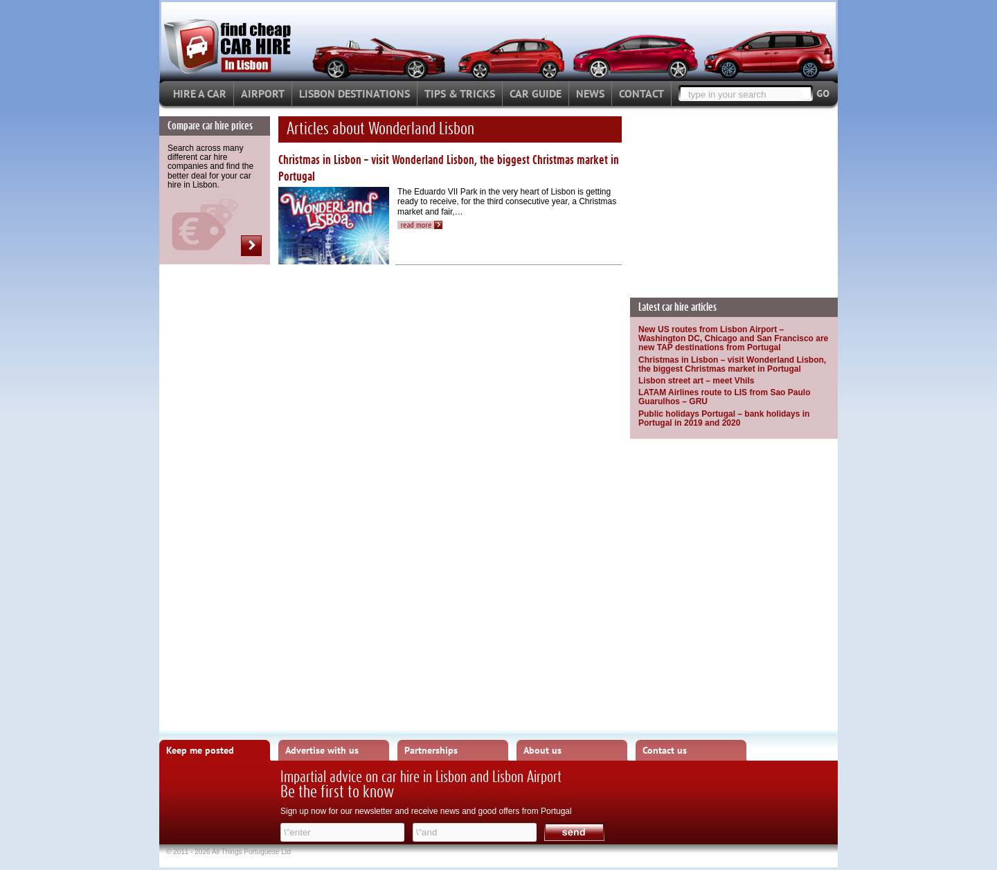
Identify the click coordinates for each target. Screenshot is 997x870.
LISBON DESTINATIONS (354, 93)
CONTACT (641, 93)
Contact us (665, 750)
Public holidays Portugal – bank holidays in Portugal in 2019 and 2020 (723, 418)
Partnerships (431, 750)
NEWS (590, 93)
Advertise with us (322, 750)
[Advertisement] (734, 202)
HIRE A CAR (199, 93)
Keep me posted (200, 750)
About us (542, 750)
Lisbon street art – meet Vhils (696, 381)
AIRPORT (263, 93)
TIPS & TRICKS (459, 93)
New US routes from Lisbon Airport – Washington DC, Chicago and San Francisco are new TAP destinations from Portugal (733, 338)
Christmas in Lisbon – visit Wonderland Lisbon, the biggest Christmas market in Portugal (732, 364)
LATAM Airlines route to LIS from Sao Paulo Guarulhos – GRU (724, 397)
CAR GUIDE (536, 93)
